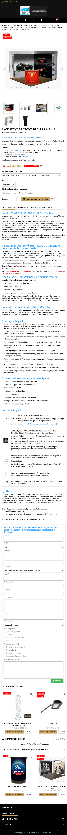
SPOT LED (52, 724)
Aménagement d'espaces (15, 638)
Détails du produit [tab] (29, 208)
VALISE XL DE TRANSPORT (19, 786)
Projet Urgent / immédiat (15, 647)
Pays (5, 613)
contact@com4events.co (13, 511)
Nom (6, 558)
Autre (8, 641)
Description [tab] (8, 208)
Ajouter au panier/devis (35, 199)
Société (7, 535)
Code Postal (8, 598)
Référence (6, 133)
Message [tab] (47, 208)
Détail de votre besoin (12, 659)
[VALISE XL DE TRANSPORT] (18, 756)
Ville (5, 605)
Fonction (7, 566)
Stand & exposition (13, 632)
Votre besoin (8, 621)
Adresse (7, 590)
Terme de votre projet (12, 644)
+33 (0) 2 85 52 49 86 (11, 2)
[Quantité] (13, 199)
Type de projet (10, 629)
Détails (29, 731)
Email (6, 574)
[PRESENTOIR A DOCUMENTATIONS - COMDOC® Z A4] (18, 693)
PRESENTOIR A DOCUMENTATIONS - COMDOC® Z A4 (19, 725)
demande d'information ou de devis (37, 514)
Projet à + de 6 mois (13, 653)
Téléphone (8, 582)
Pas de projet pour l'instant (16, 656)
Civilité (7, 543)
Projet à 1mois (11, 650)
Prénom (7, 551)
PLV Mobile (10, 635)
